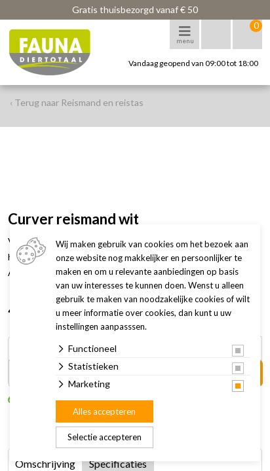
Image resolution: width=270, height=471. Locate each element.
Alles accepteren (104, 411)
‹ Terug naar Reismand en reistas (77, 102)
